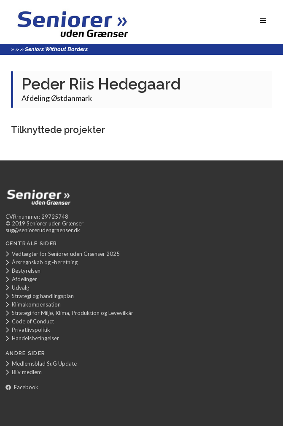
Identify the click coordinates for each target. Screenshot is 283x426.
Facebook (21, 387)
